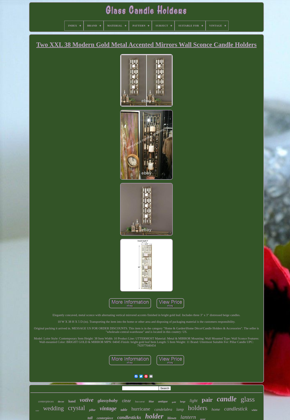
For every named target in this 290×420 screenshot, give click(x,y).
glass (248, 399)
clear (126, 400)
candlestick (235, 409)
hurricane (140, 409)
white (254, 410)
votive (86, 400)
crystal (76, 408)
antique (163, 401)
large (182, 401)
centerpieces (46, 401)
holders (197, 408)
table (124, 410)
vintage (108, 408)
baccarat (140, 401)
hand (71, 401)
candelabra (163, 409)
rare (37, 410)
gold (174, 402)
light (193, 400)
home (216, 409)
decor (61, 401)
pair (207, 399)
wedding (53, 408)
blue (151, 401)
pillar (92, 410)
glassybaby (108, 400)
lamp (180, 409)
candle (226, 399)
